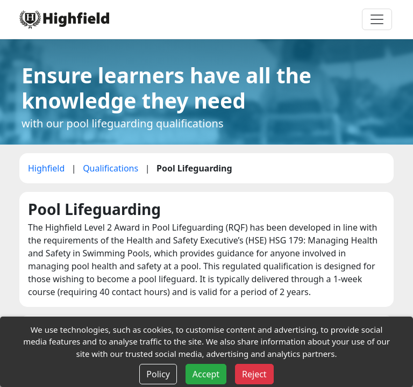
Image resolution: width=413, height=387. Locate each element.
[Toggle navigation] (377, 19)
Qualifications (111, 168)
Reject (254, 374)
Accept (206, 374)
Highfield (47, 168)
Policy (157, 374)
